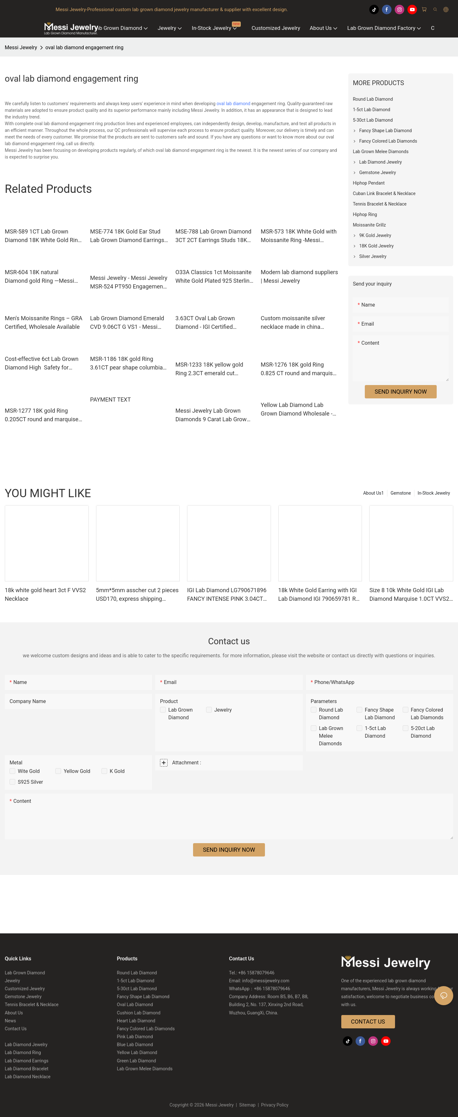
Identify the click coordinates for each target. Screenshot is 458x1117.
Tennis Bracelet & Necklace (32, 1004)
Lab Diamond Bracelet (26, 1068)
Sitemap (247, 1104)
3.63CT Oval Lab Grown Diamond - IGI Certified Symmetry (205, 323)
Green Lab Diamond (136, 1060)
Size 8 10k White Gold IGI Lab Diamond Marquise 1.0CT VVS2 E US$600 (409, 595)
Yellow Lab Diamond (137, 1052)
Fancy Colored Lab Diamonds (146, 1028)
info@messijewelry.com (265, 980)
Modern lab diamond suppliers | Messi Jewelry (299, 276)
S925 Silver (30, 782)
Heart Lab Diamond (136, 1020)
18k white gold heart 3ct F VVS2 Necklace (45, 594)
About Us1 (373, 493)
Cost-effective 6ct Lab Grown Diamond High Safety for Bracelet (42, 363)
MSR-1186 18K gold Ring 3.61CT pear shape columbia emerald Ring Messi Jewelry (126, 363)
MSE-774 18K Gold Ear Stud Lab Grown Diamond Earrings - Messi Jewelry (128, 236)
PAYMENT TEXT (110, 399)
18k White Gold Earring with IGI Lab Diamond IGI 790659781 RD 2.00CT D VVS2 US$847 (319, 595)
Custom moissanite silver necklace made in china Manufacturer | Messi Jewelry (298, 323)
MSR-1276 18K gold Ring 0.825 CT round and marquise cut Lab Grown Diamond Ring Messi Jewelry (298, 369)
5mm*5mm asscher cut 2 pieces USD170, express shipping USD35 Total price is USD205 (137, 595)
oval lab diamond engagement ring (84, 47)
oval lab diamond (233, 103)
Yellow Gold (77, 771)
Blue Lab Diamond (135, 1044)
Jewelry (223, 710)
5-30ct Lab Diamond (137, 988)
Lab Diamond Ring (23, 1052)
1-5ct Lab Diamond (136, 980)
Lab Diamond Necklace (28, 1076)
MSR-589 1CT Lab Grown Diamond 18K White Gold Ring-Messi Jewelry (44, 236)
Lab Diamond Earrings (26, 1060)
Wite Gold (29, 771)
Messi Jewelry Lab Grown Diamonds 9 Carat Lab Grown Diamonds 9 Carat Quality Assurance (213, 415)
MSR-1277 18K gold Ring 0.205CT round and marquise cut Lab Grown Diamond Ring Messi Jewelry (42, 415)
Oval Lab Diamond (135, 1004)
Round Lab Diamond (137, 972)
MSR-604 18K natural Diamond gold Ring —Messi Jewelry (39, 277)
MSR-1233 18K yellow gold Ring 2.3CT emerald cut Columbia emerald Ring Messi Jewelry (213, 369)
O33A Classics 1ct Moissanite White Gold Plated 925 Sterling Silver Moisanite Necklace (214, 277)
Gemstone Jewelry (23, 996)
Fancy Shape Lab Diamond (143, 996)
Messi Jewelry (21, 47)
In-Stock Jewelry (434, 493)
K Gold (117, 771)
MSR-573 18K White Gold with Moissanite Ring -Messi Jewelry (299, 236)
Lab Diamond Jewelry (26, 1044)
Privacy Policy (274, 1104)
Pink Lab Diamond (135, 1036)
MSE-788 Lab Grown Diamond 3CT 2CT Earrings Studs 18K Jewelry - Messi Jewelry (214, 236)
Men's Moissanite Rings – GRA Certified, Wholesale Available (43, 322)
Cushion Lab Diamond (139, 1012)
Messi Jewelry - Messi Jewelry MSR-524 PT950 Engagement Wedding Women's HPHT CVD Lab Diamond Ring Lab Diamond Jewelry (128, 282)
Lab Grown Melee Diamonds (331, 736)
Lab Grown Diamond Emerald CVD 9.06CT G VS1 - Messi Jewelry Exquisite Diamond (127, 323)
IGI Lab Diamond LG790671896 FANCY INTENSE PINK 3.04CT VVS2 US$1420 (227, 595)
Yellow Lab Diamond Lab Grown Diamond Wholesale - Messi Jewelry (296, 410)
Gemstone (401, 493)
